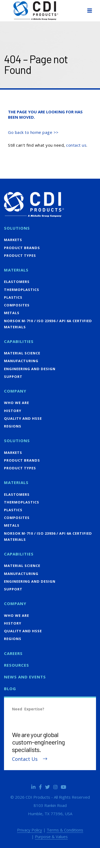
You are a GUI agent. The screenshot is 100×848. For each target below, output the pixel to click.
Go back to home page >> (33, 132)
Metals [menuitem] (11, 312)
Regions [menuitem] (12, 426)
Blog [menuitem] (10, 688)
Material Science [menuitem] (22, 353)
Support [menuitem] (13, 376)
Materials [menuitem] (16, 270)
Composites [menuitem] (17, 305)
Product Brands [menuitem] (22, 247)
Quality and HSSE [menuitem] (23, 418)
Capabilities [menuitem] (19, 341)
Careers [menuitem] (13, 653)
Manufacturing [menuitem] (21, 360)
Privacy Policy (29, 830)
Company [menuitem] (15, 391)
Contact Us (25, 759)
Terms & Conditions (65, 830)
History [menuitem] (12, 410)
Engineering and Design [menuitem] (29, 368)
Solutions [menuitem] (17, 228)
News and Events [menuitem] (25, 676)
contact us (76, 145)
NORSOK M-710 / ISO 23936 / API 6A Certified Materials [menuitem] (48, 323)
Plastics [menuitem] (13, 297)
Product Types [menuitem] (20, 255)
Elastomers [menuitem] (17, 281)
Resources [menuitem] (16, 665)
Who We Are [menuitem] (16, 402)
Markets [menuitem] (13, 239)
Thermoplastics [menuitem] (21, 289)
